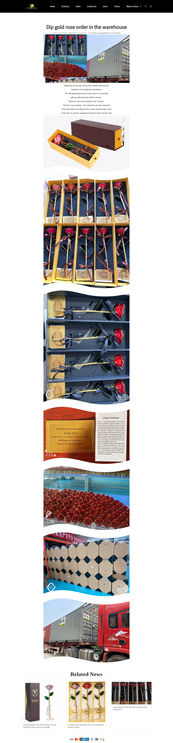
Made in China (132, 6)
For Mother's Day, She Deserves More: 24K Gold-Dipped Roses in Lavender (85, 726)
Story (105, 6)
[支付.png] (86, 739)
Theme (117, 6)
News (78, 6)
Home (52, 6)
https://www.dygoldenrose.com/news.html (106, 33)
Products (65, 6)
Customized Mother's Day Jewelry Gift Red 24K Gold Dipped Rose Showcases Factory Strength (39, 726)
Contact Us (91, 6)
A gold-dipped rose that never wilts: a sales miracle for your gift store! (130, 708)
